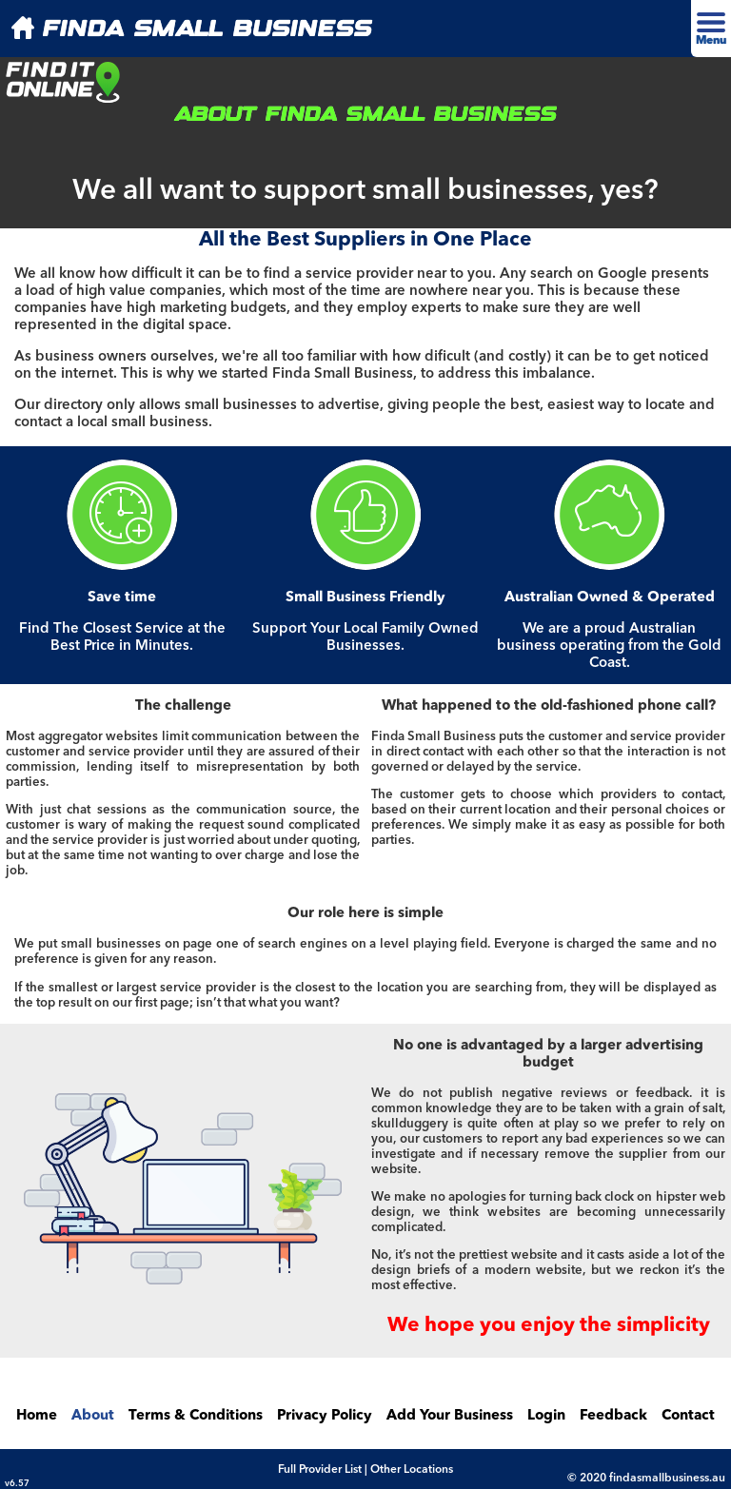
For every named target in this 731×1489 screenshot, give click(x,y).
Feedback (613, 1416)
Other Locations (411, 1470)
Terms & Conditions (195, 1416)
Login (546, 1416)
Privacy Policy (324, 1416)
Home (36, 1416)
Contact (688, 1416)
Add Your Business (449, 1416)
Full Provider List (320, 1470)
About (92, 1416)
